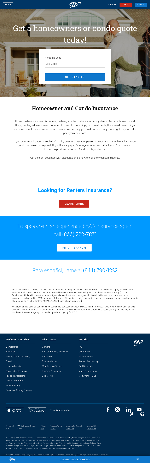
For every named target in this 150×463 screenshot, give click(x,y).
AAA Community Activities (55, 349)
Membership (12, 344)
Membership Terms (52, 363)
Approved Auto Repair (16, 368)
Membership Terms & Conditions (74, 424)
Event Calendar (49, 358)
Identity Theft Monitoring (18, 354)
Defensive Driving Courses (19, 387)
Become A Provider (51, 368)
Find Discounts (86, 363)
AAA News (47, 354)
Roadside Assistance (16, 373)
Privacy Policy (43, 424)
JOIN (125, 5)
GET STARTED (75, 77)
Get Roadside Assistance (75, 459)
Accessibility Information (92, 424)
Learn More (74, 202)
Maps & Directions (88, 368)
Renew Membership (89, 358)
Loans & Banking (14, 363)
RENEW (141, 5)
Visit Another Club (87, 373)
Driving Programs (14, 378)
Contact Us (84, 349)
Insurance (11, 349)
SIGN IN (112, 5)
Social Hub (47, 373)
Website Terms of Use (56, 424)
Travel (9, 358)
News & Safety (13, 383)
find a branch (74, 245)
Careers (46, 344)
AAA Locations (86, 354)
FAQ (81, 344)
